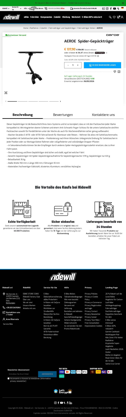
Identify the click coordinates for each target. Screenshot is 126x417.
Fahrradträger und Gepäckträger (62, 28)
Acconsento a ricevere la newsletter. (30, 379)
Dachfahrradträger (113, 311)
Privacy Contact (91, 311)
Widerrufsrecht (70, 323)
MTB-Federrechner (51, 332)
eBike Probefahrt (50, 299)
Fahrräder (34, 17)
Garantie (47, 329)
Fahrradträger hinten (86, 28)
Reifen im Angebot (112, 355)
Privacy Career (91, 317)
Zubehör (57, 17)
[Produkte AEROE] (112, 35)
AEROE (100, 28)
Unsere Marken (29, 305)
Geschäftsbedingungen (73, 317)
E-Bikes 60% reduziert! (92, 17)
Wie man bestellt (71, 299)
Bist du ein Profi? (50, 326)
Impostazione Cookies (93, 326)
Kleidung (66, 17)
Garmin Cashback (112, 332)
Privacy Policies (91, 294)
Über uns (26, 299)
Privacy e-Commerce (93, 302)
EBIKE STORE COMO (31, 294)
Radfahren (34, 28)
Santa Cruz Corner (112, 364)
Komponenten (46, 17)
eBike (26, 17)
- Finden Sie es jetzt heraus (79, 3)
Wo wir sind (27, 302)
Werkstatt (76, 17)
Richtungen (10, 303)
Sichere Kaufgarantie (72, 320)
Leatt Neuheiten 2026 (114, 349)
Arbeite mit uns (29, 308)
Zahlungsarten (70, 302)
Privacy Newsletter (92, 314)
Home (25, 28)
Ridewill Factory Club (31, 297)
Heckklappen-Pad (112, 335)
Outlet (108, 352)
